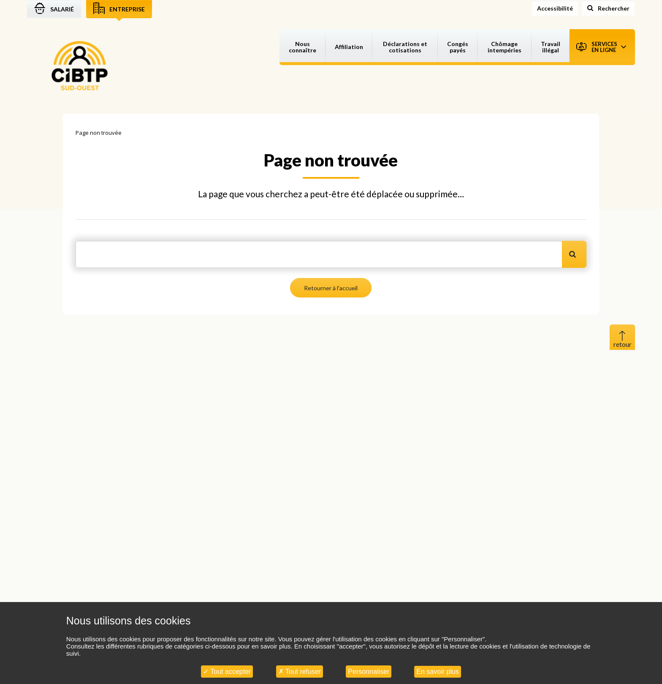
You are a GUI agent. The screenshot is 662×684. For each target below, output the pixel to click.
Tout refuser (299, 671)
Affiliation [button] (349, 46)
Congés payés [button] (457, 47)
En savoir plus (437, 671)
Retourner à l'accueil (331, 288)
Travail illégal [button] (550, 47)
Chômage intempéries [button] (504, 47)
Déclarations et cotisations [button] (405, 47)
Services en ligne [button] (601, 47)
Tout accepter (227, 671)
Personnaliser (368, 671)
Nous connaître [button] (302, 47)
